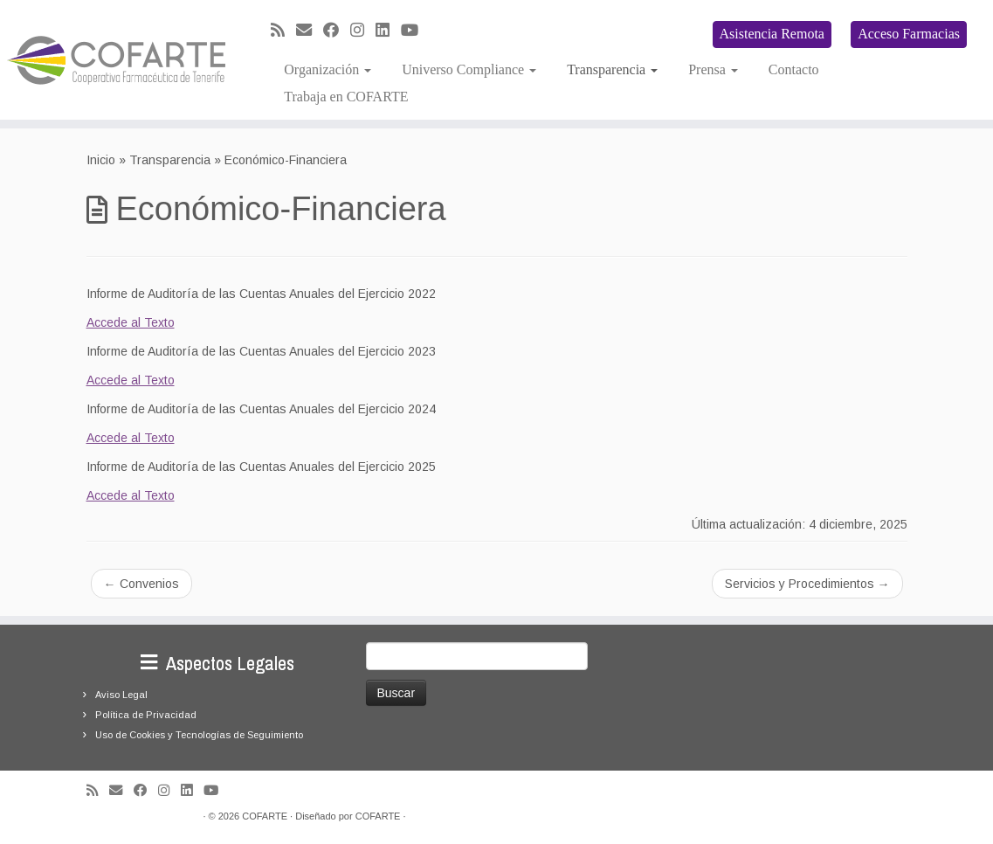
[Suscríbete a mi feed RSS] (283, 30)
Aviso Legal (121, 694)
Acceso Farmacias (909, 33)
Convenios (141, 584)
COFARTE (264, 816)
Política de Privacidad (146, 714)
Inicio (100, 160)
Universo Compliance (469, 69)
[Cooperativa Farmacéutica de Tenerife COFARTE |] (116, 60)
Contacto (794, 69)
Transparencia (612, 69)
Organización (327, 69)
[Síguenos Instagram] (363, 30)
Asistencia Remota (772, 33)
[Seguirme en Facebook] (336, 30)
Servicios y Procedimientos (807, 584)
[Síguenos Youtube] (415, 30)
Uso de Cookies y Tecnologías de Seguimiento (199, 735)
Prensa (713, 69)
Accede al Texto (130, 322)
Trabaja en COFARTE (346, 96)
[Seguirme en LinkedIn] (388, 30)
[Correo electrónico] (309, 30)
